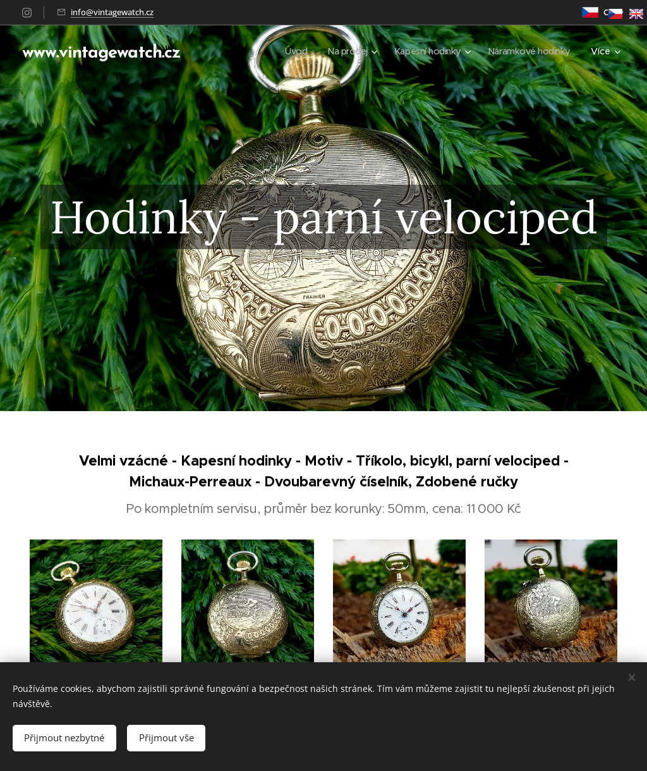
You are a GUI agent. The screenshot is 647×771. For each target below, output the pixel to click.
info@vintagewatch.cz (112, 12)
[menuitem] (287, 51)
